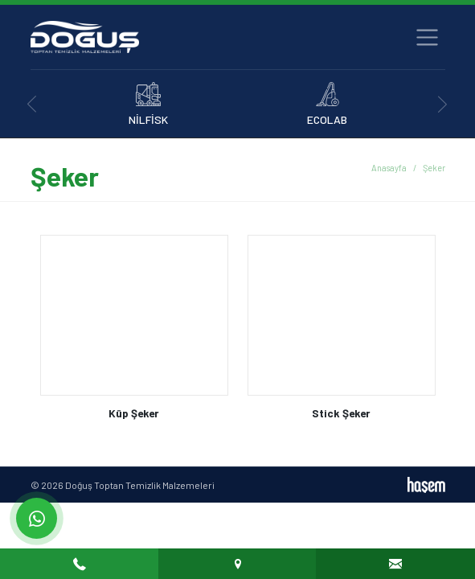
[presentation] (32, 104)
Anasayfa (389, 167)
